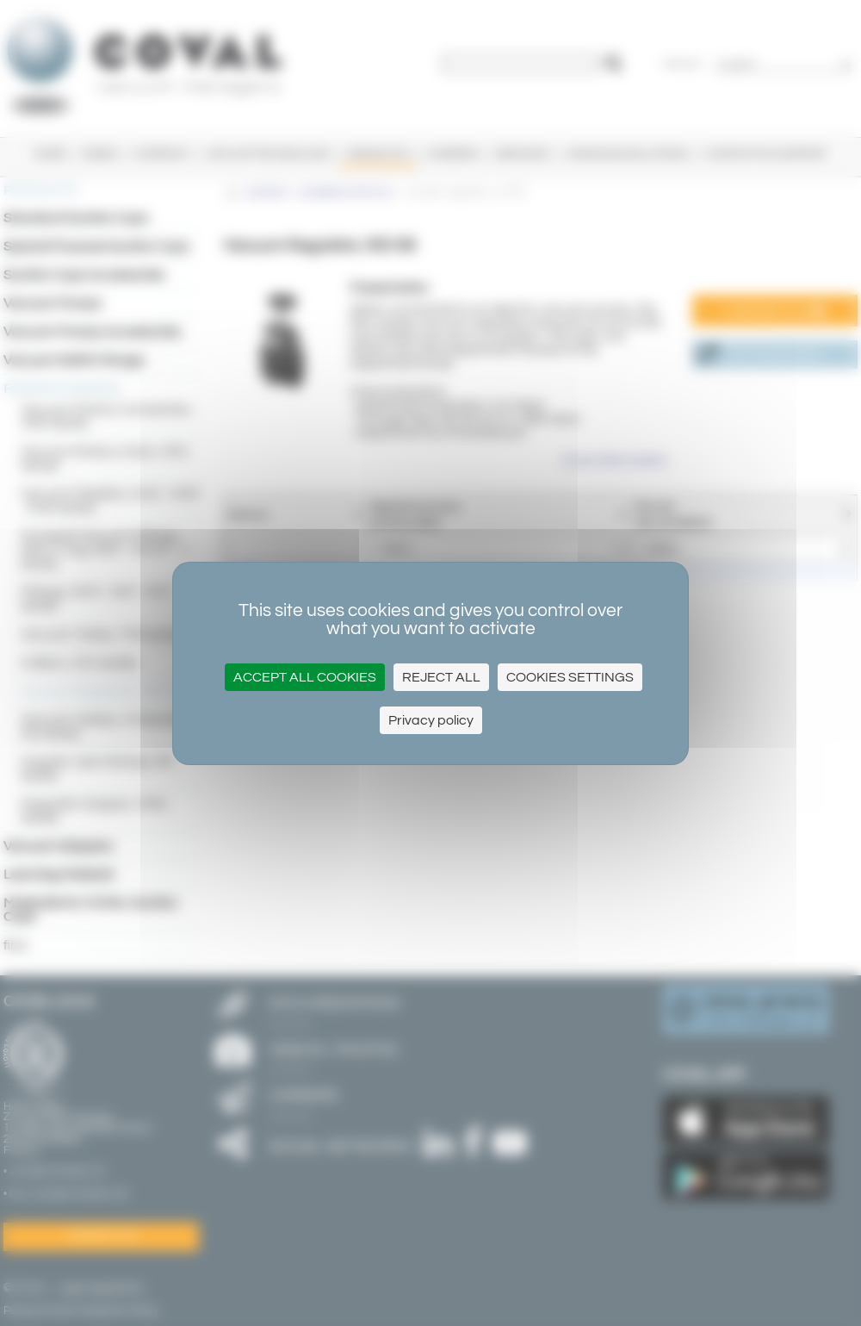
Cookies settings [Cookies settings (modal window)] (570, 677)
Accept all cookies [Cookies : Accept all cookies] (304, 677)
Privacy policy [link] (431, 720)
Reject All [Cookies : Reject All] (441, 677)
